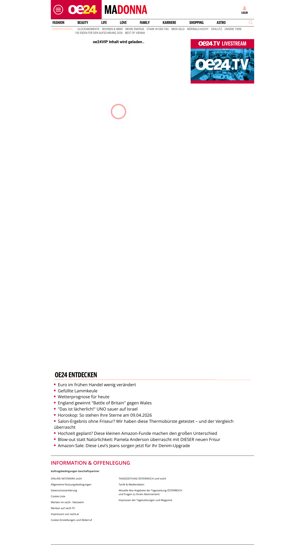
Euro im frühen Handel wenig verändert (95, 384)
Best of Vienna (135, 33)
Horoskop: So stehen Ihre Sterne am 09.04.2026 (103, 415)
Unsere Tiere (233, 29)
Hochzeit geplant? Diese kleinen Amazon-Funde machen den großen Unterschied (135, 433)
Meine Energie (134, 29)
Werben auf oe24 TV (63, 508)
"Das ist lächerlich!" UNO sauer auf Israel (96, 409)
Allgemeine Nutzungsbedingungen (71, 484)
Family (145, 23)
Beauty (83, 23)
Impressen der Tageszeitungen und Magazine (145, 500)
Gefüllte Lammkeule (75, 391)
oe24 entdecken (76, 375)
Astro (221, 23)
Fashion (58, 23)
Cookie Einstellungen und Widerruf (71, 520)
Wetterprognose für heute (81, 397)
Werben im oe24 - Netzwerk (67, 502)
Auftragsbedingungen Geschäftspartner (75, 470)
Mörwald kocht (198, 29)
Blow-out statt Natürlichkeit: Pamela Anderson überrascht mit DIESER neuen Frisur (137, 439)
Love (123, 23)
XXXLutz (216, 29)
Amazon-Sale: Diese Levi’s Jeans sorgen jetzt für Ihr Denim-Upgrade (122, 445)
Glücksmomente (89, 29)
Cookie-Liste (58, 496)
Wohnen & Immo (112, 29)
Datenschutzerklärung (64, 490)
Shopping (196, 23)
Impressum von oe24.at (65, 514)
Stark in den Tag (158, 29)
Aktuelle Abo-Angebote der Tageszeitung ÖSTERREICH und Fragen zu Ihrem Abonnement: (150, 492)
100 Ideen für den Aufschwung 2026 (99, 33)
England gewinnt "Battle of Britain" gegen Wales (103, 403)
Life (104, 23)
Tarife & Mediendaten (131, 484)
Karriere (169, 23)
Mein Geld (177, 29)
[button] (57, 9)
